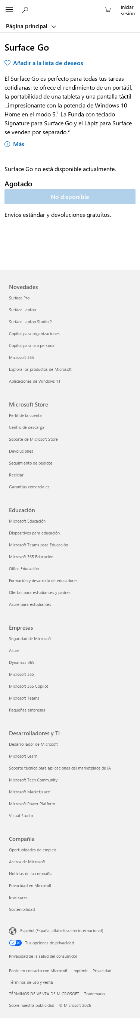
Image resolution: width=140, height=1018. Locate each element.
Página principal (27, 26)
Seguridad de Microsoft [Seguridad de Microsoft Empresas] (30, 638)
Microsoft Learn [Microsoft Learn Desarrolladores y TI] (23, 756)
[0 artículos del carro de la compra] (110, 10)
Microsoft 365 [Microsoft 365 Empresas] (21, 674)
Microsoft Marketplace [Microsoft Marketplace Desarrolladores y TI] (29, 791)
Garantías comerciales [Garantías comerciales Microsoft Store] (29, 486)
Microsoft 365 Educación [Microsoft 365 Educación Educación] (31, 556)
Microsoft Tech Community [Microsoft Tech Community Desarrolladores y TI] (33, 780)
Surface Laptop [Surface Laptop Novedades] (22, 309)
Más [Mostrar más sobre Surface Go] (14, 144)
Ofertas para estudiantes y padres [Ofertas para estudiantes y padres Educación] (40, 592)
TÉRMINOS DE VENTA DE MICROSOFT (44, 993)
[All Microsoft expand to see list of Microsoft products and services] (9, 10)
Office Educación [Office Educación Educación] (24, 568)
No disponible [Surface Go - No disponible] (70, 196)
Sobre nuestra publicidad (31, 1005)
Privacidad (102, 970)
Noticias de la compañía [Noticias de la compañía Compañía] (31, 873)
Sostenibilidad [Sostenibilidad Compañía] (22, 909)
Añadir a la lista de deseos (48, 63)
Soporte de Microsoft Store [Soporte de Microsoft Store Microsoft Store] (33, 439)
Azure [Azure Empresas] (14, 650)
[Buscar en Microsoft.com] (26, 10)
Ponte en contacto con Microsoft (38, 970)
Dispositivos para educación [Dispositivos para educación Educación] (34, 533)
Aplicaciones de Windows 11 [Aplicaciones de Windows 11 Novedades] (34, 381)
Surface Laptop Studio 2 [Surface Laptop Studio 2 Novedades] (30, 321)
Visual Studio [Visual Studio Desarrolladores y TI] (21, 815)
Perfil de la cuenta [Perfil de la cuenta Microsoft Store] (25, 415)
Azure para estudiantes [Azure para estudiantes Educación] (30, 604)
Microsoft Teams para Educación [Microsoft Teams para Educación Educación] (38, 544)
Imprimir (80, 970)
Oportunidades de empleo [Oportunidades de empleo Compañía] (32, 849)
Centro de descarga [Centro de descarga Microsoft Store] (26, 427)
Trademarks (94, 993)
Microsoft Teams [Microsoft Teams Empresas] (24, 698)
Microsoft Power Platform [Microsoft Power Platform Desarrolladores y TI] (32, 803)
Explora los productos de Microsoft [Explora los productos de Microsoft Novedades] (40, 369)
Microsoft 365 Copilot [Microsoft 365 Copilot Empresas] (28, 686)
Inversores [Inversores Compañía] (18, 897)
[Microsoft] (69, 5)
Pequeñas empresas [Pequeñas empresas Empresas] (27, 710)
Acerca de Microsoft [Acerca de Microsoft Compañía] (27, 861)
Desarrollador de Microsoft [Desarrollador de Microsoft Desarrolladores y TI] (33, 744)
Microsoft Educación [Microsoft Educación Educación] (27, 521)
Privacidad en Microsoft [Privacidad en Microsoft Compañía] (30, 885)
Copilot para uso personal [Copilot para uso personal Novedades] (32, 345)
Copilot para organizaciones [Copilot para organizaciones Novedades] (34, 333)
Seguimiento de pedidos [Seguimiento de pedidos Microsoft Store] (31, 463)
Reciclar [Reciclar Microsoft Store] (16, 475)
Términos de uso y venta (31, 982)
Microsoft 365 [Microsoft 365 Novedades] (21, 357)
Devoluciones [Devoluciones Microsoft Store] (21, 451)
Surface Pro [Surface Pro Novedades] (19, 298)
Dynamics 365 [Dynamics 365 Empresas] (21, 662)
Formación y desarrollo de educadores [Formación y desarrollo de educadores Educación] (43, 580)
